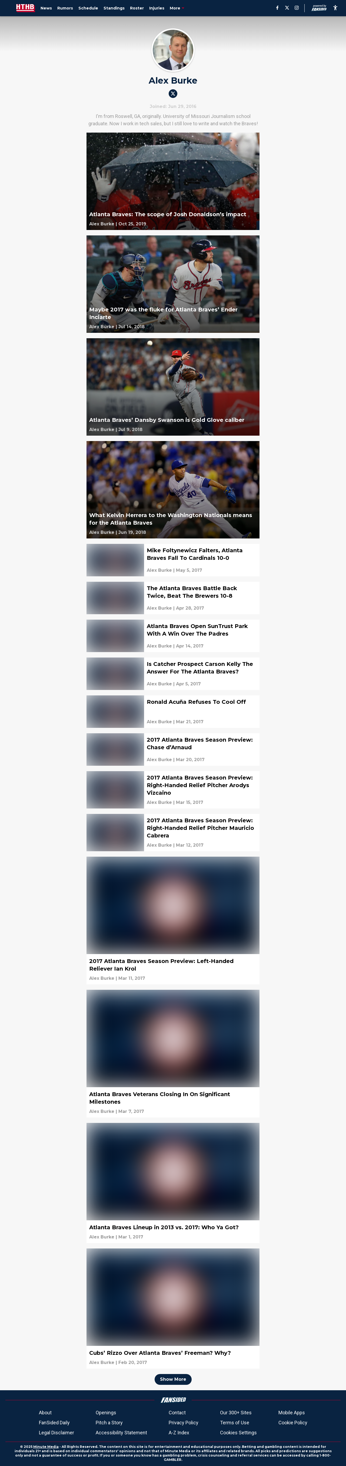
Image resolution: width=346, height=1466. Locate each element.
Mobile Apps (291, 1412)
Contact (177, 1412)
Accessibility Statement (121, 1432)
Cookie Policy (292, 1422)
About (45, 1412)
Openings (106, 1412)
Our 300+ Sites (236, 1412)
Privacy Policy (183, 1422)
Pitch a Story (109, 1422)
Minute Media (46, 1447)
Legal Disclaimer (56, 1432)
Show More (173, 1379)
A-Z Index (179, 1432)
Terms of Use (234, 1422)
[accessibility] (335, 8)
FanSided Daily (54, 1422)
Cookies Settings (238, 1432)
